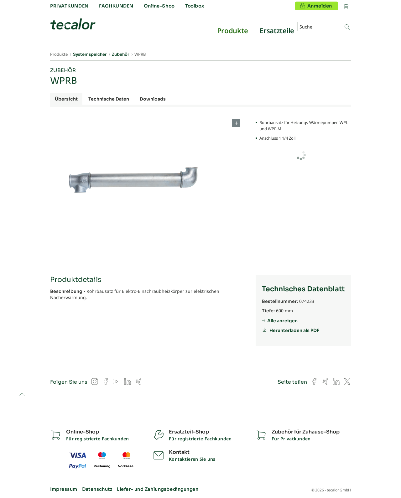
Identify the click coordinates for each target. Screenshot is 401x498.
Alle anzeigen (282, 321)
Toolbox (194, 6)
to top (22, 395)
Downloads (153, 99)
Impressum (63, 489)
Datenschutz (97, 489)
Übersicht (66, 99)
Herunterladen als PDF (294, 330)
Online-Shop (159, 6)
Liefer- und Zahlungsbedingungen (157, 489)
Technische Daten (108, 99)
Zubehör (63, 70)
